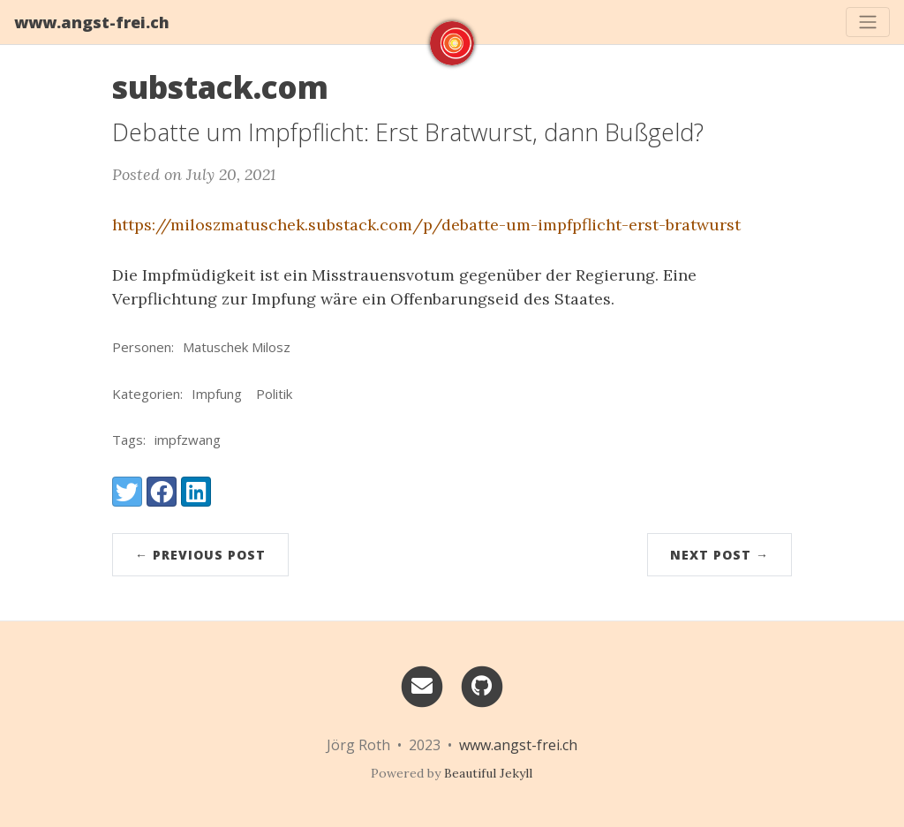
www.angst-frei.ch (92, 22)
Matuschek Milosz (236, 347)
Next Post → (719, 554)
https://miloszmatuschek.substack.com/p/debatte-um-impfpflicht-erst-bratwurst (426, 224)
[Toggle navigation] (868, 22)
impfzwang (187, 439)
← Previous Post (200, 554)
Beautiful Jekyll (488, 773)
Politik (274, 393)
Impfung (217, 393)
